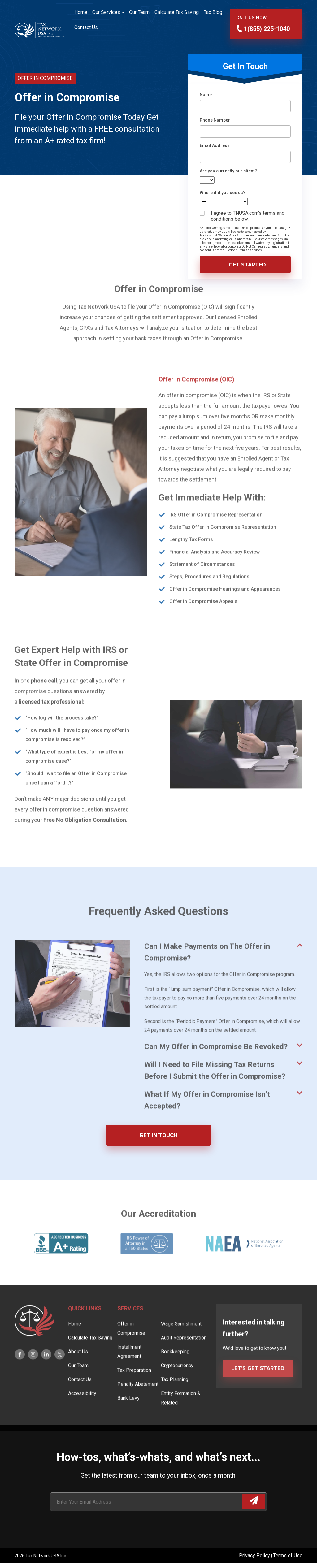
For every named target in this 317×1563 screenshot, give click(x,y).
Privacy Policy (255, 1555)
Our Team (139, 12)
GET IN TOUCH (158, 1135)
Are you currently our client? (228, 170)
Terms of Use (287, 1555)
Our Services (106, 12)
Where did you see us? (222, 192)
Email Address (215, 145)
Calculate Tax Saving (176, 12)
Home (80, 12)
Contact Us (86, 27)
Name (206, 94)
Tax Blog (213, 12)
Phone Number (215, 120)
